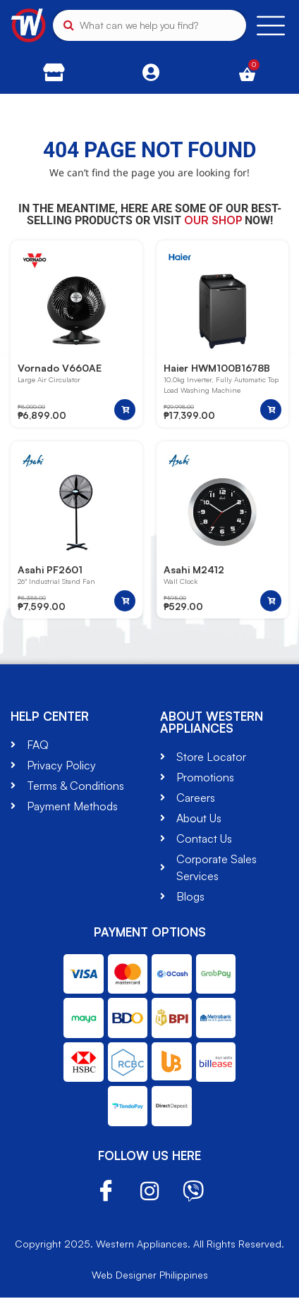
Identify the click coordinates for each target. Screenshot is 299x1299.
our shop (213, 220)
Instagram (149, 1192)
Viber (193, 1192)
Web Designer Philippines (150, 1276)
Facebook (105, 1193)
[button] (124, 410)
